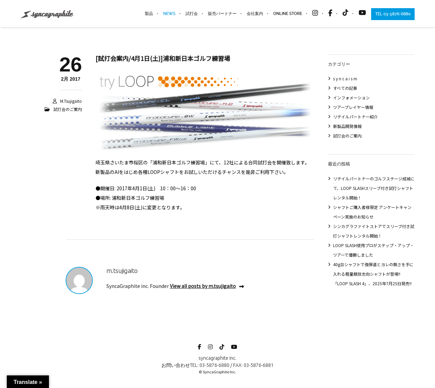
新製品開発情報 (347, 126)
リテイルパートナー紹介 (355, 116)
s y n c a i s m (345, 78)
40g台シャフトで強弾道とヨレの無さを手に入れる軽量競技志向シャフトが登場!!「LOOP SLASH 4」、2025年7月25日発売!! (373, 273)
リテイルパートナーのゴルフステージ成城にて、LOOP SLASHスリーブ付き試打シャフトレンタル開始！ (374, 188)
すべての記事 (345, 88)
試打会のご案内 (67, 109)
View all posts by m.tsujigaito (207, 285)
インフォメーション (351, 97)
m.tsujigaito (71, 101)
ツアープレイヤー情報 (353, 107)
